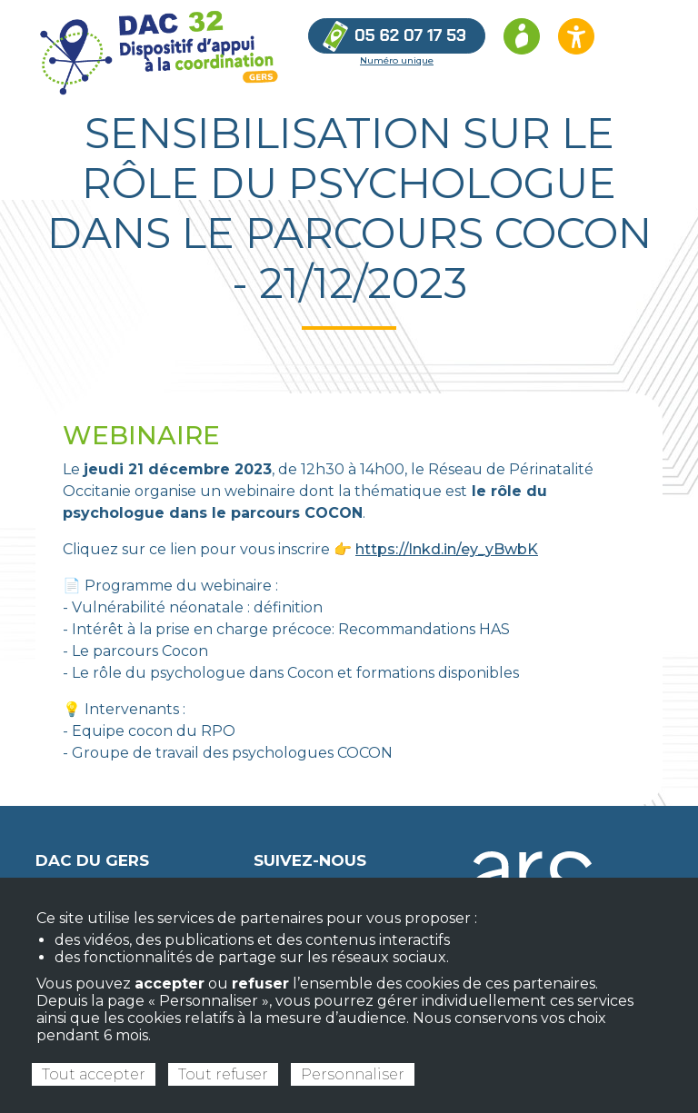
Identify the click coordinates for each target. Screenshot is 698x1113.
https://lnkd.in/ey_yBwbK (446, 549)
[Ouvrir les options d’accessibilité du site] (576, 36)
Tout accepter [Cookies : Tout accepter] (93, 1074)
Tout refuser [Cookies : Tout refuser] (223, 1074)
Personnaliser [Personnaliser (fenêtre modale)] (352, 1074)
